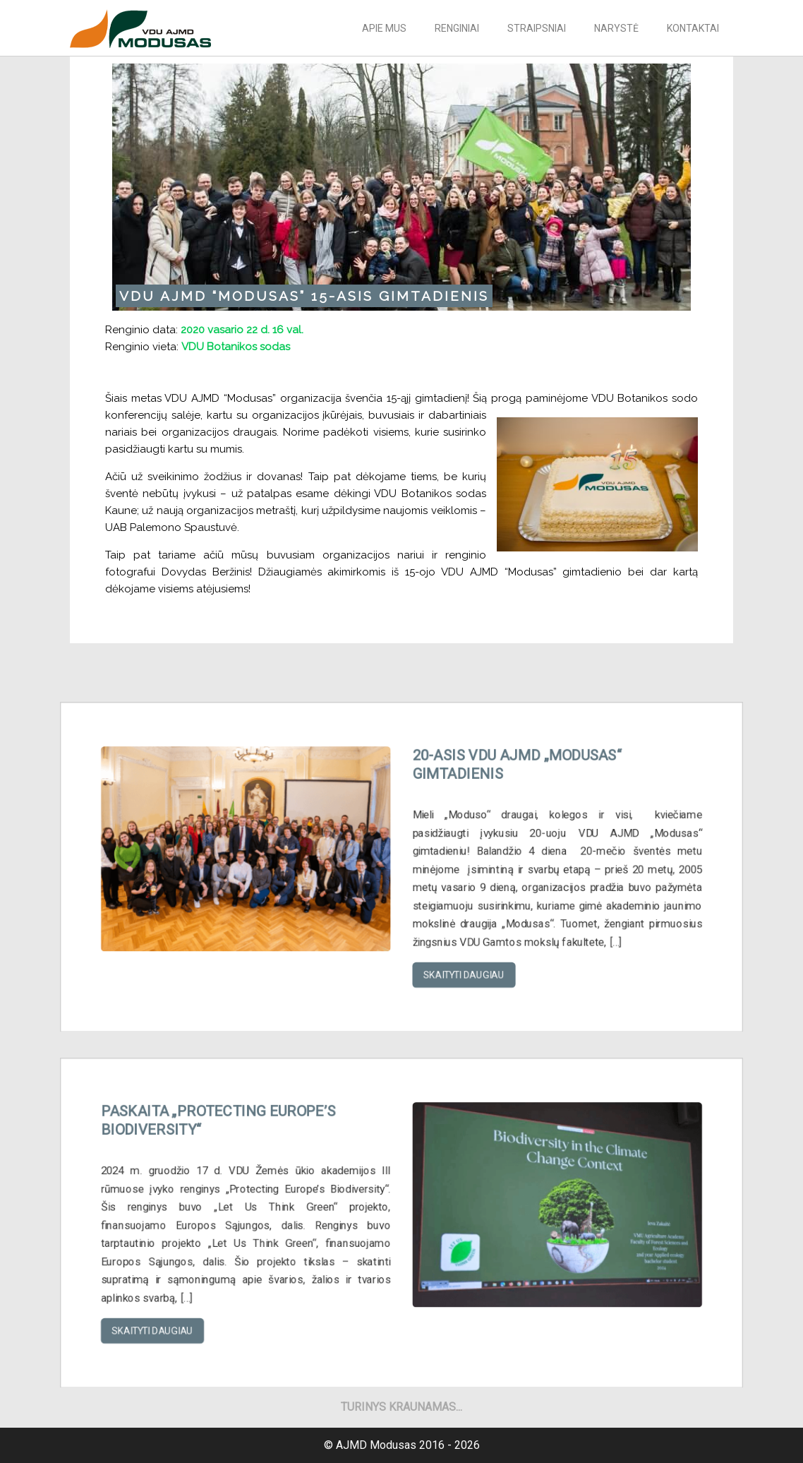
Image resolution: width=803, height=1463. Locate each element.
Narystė (616, 28)
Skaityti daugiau (457, 963)
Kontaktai (693, 28)
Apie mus (384, 28)
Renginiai (457, 28)
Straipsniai (536, 28)
